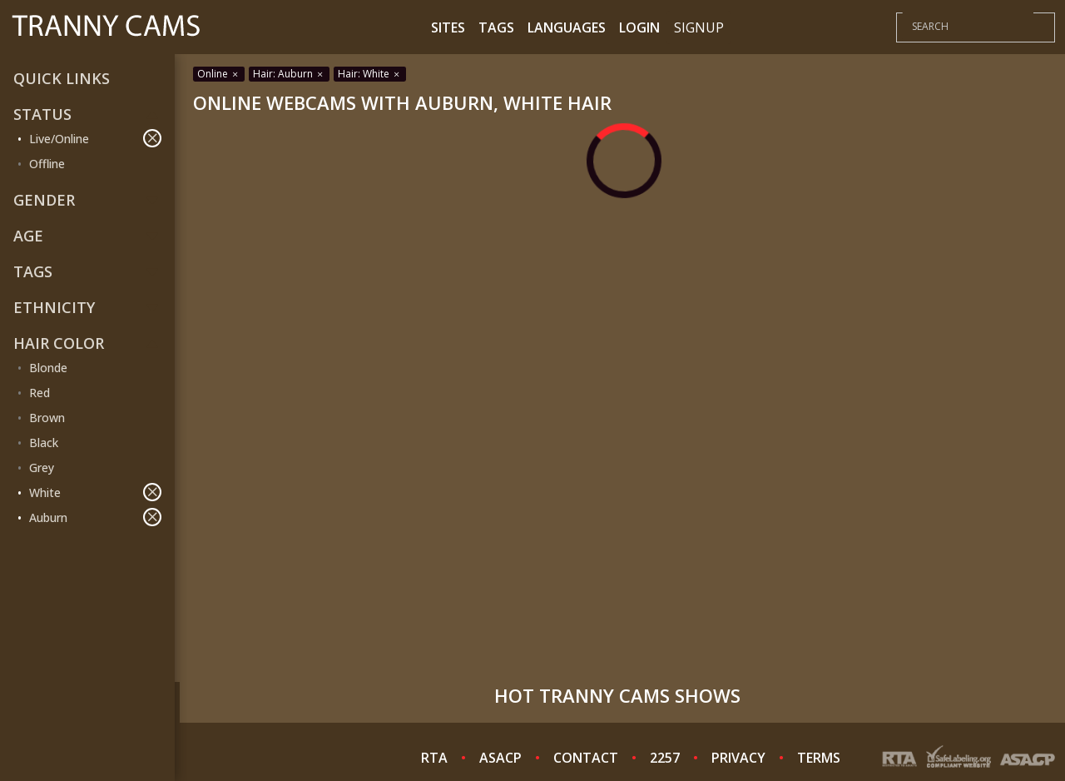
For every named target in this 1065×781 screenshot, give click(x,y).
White (95, 492)
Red (39, 392)
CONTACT (585, 758)
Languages (567, 27)
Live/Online (95, 138)
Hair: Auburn (289, 74)
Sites (448, 27)
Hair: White (370, 74)
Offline (47, 164)
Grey (41, 467)
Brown (47, 417)
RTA (434, 758)
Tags (496, 27)
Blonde (48, 368)
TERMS (818, 758)
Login (639, 27)
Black (43, 442)
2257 (665, 758)
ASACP (500, 758)
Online (218, 74)
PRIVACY (738, 758)
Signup (699, 27)
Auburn (95, 517)
